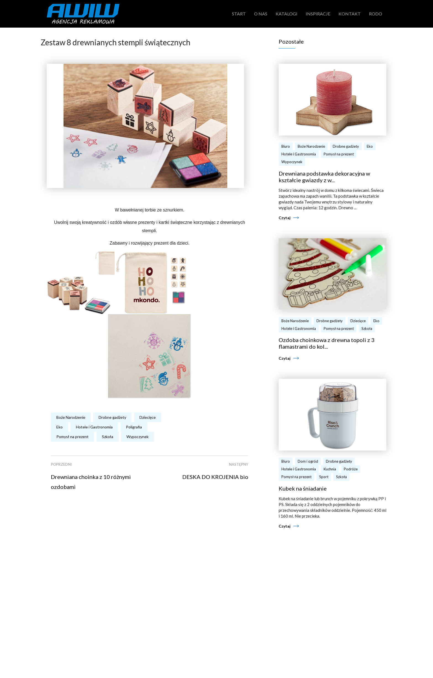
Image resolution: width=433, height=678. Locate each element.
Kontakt (350, 13)
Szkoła (107, 436)
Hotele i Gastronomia (94, 427)
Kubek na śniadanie (303, 488)
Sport (323, 477)
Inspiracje (318, 13)
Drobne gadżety (112, 417)
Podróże (351, 469)
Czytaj (285, 217)
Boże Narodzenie (70, 417)
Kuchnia (330, 469)
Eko (59, 427)
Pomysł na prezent (72, 436)
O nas (260, 13)
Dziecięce (147, 417)
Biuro (285, 146)
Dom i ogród (308, 461)
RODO (375, 13)
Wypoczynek (137, 436)
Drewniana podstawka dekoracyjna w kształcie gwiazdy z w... (324, 176)
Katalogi (286, 13)
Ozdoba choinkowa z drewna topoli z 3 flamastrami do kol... (326, 343)
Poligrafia (134, 427)
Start (239, 13)
